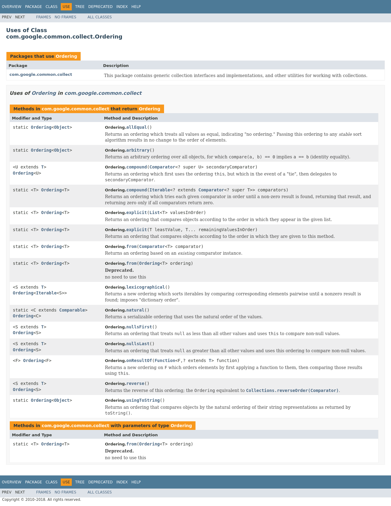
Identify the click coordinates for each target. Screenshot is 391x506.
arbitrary (137, 150)
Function (165, 360)
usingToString (143, 400)
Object (62, 127)
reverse (135, 383)
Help (136, 7)
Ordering (66, 56)
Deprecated (100, 7)
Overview (11, 7)
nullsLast (137, 343)
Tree (80, 7)
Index (122, 7)
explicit (136, 212)
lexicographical (145, 287)
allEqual (136, 127)
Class (51, 7)
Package (33, 7)
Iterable (159, 189)
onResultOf (139, 360)
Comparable (72, 310)
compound (136, 166)
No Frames (65, 17)
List (154, 212)
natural (135, 310)
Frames (43, 17)
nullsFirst (139, 326)
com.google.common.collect (40, 74)
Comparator (162, 166)
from (131, 246)
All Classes (100, 17)
